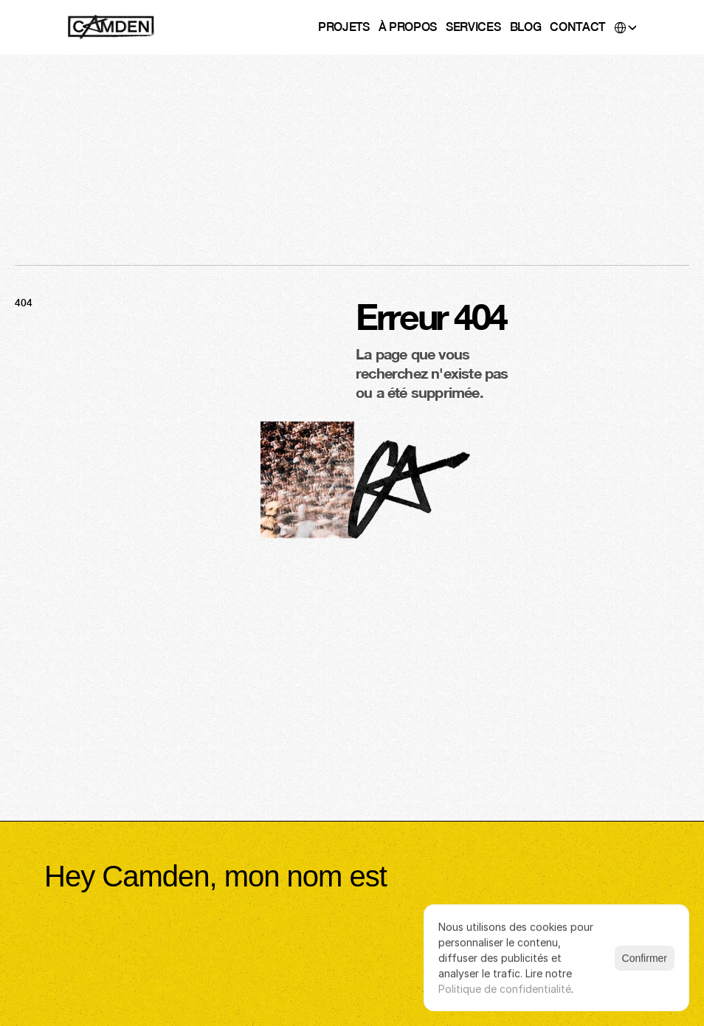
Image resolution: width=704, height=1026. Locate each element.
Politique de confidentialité (504, 988)
